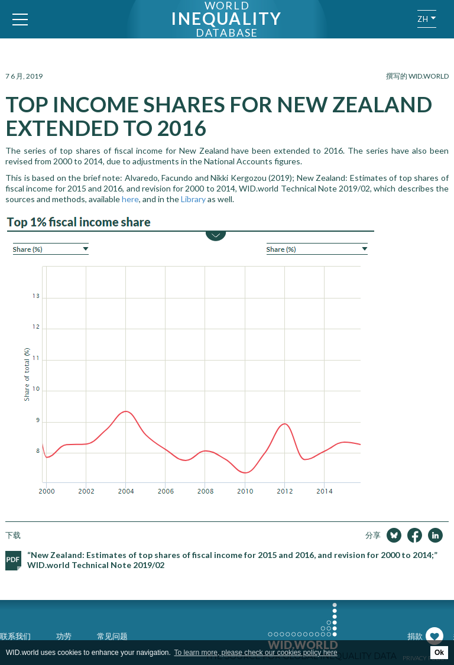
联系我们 (15, 636)
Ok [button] (439, 652)
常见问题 (112, 636)
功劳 (64, 636)
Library (193, 199)
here (130, 199)
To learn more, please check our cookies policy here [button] (256, 652)
